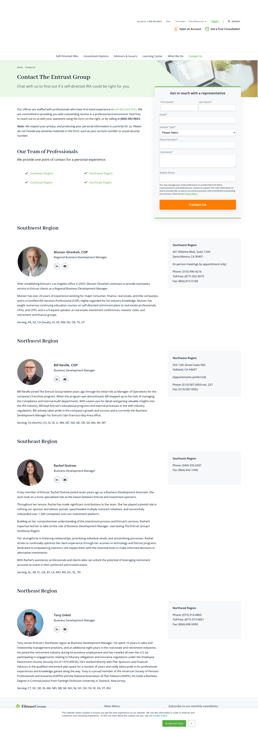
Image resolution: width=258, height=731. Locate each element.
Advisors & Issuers (114, 688)
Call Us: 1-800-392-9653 (149, 3)
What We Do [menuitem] (175, 20)
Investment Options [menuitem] (96, 20)
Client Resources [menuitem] (196, 3)
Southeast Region (41, 146)
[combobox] (234, 3)
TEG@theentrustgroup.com (35, 698)
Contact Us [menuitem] (195, 20)
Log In (215, 3)
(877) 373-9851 (194, 584)
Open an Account (190, 11)
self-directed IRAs (125, 73)
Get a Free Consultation (225, 11)
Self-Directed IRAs (114, 678)
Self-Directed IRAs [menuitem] (67, 20)
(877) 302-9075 (194, 240)
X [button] (191, 723)
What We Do (111, 697)
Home (20, 31)
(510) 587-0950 (192, 349)
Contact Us (110, 702)
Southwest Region (41, 137)
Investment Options (115, 683)
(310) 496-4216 (192, 235)
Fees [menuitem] (168, 3)
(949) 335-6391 (192, 429)
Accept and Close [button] (174, 723)
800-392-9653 (27, 684)
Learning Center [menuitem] (152, 20)
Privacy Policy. (191, 157)
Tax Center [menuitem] (180, 3)
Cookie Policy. (160, 715)
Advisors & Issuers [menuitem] (125, 20)
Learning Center (113, 692)
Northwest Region (101, 137)
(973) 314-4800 (192, 579)
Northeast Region (100, 146)
